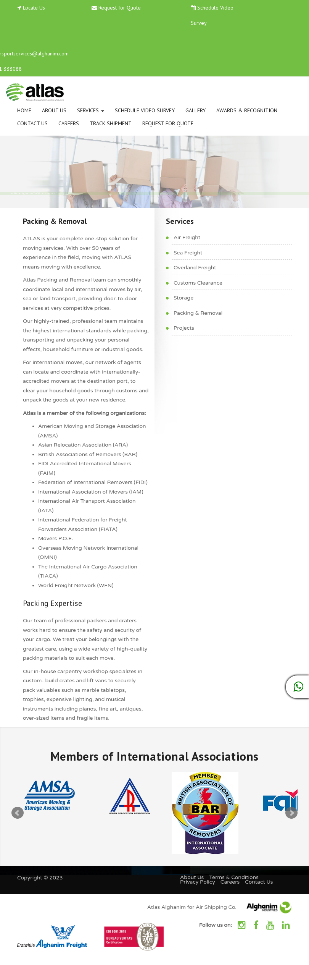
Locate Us (34, 7)
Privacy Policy (197, 882)
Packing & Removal (198, 313)
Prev (17, 813)
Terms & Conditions (233, 877)
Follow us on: (215, 925)
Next (291, 813)
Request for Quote (119, 7)
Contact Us (32, 123)
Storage (183, 298)
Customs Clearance (198, 283)
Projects (184, 328)
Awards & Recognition (246, 110)
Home (24, 110)
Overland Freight (195, 267)
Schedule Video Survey (145, 110)
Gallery (195, 110)
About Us (54, 110)
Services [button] (90, 110)
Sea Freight (188, 252)
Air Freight (187, 237)
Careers (68, 123)
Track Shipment (111, 123)
